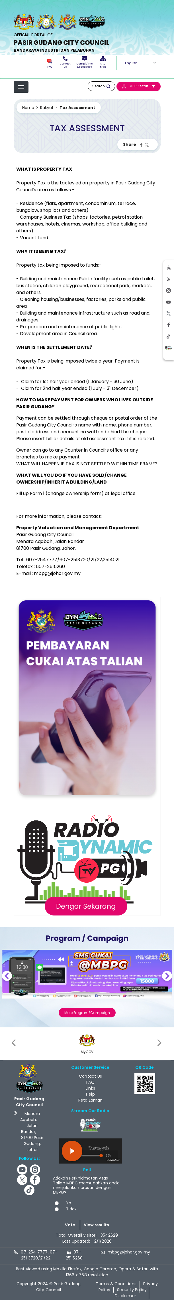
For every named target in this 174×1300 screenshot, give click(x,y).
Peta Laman (90, 1100)
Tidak (71, 1209)
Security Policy (132, 1290)
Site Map (103, 62)
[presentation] (14, 1043)
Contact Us (65, 62)
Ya (68, 1203)
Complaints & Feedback (85, 62)
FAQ (49, 64)
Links (90, 1088)
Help (90, 1094)
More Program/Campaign (87, 1012)
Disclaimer (125, 1296)
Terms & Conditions (116, 1284)
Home (28, 107)
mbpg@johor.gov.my (57, 573)
